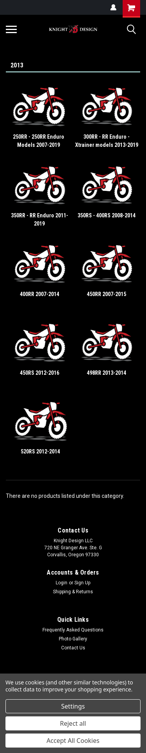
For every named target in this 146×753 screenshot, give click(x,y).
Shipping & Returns (73, 591)
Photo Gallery (73, 639)
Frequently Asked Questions (73, 630)
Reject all (73, 723)
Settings (73, 706)
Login (61, 582)
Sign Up (82, 582)
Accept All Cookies (73, 740)
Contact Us (73, 648)
